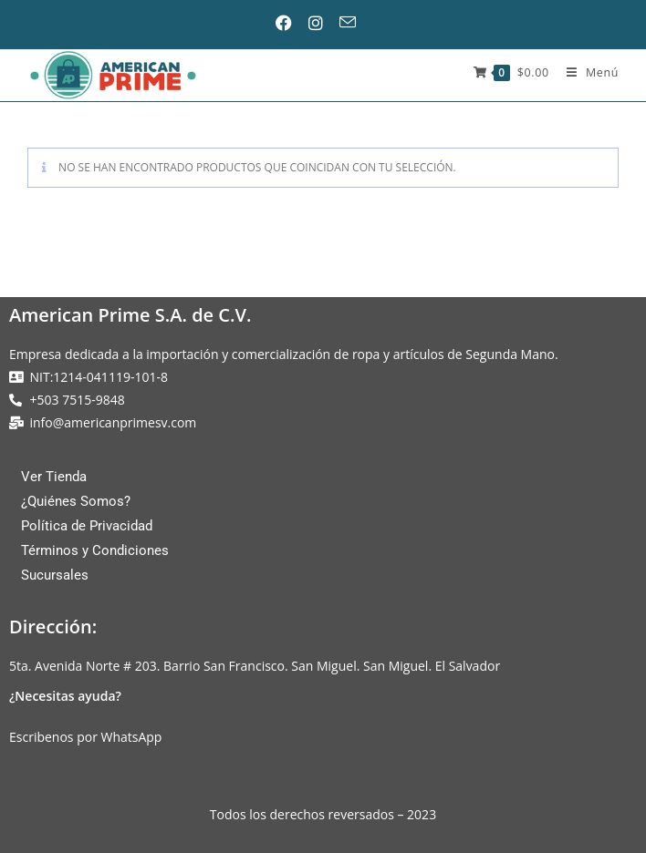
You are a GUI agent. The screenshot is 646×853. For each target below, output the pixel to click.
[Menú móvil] (586, 72)
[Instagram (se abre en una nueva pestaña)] (322, 23)
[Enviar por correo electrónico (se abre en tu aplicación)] (354, 22)
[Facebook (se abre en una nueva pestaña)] (291, 23)
